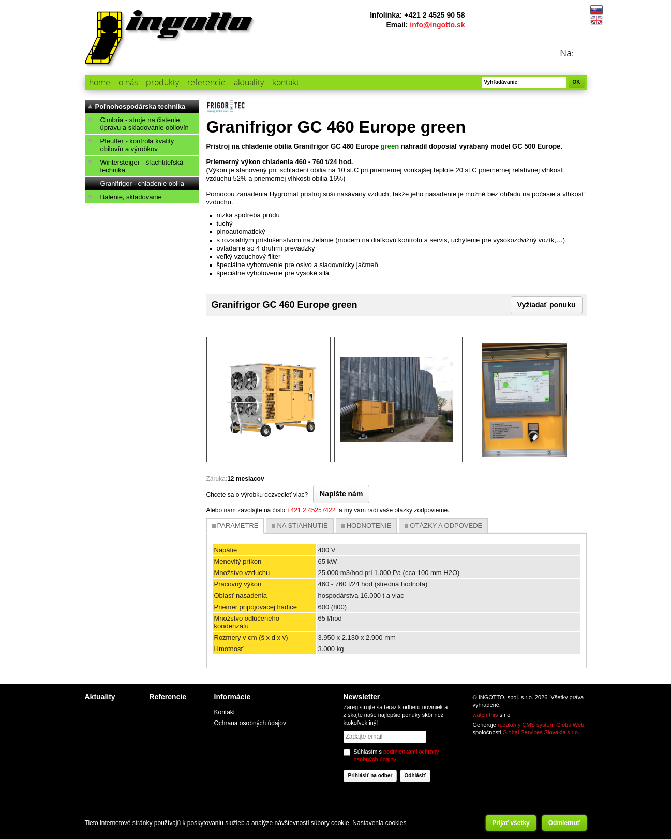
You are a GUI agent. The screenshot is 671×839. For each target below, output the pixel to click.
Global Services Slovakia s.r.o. (541, 732)
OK (576, 82)
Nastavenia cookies (379, 823)
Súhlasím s (396, 755)
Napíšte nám (341, 494)
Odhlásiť (415, 775)
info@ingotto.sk (437, 25)
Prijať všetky (510, 823)
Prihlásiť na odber (370, 775)
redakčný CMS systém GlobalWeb (541, 725)
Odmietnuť (564, 823)
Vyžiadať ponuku (546, 305)
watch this (485, 715)
